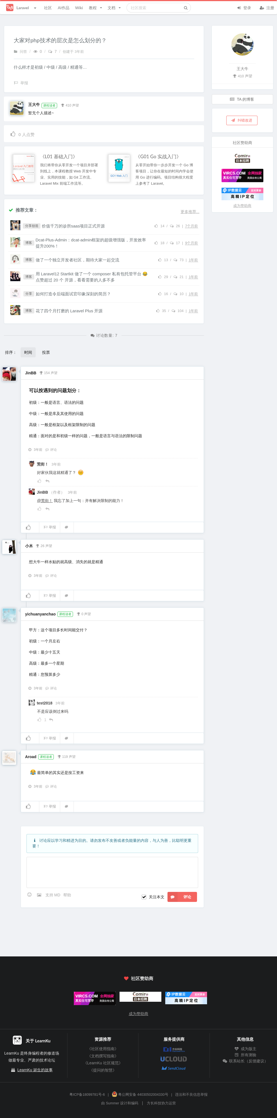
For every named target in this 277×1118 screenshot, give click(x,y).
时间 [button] (28, 352)
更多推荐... (190, 211)
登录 (244, 7)
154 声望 (48, 372)
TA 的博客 (242, 99)
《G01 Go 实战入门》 (158, 156)
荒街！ (43, 464)
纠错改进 (241, 120)
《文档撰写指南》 (102, 1056)
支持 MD (53, 895)
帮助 (67, 895)
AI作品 (63, 7)
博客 (28, 243)
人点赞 (22, 133)
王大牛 (34, 104)
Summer (112, 1103)
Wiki (79, 7)
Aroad (30, 757)
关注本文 (156, 897)
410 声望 (70, 104)
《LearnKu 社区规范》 (103, 1063)
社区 (48, 7)
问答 (20, 52)
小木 (29, 546)
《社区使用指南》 (102, 1049)
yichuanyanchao (40, 614)
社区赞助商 (138, 978)
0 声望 (83, 613)
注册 (267, 7)
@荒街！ (45, 500)
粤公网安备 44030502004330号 (140, 1095)
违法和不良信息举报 (191, 1095)
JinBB (30, 373)
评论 (51, 450)
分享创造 (31, 226)
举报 (49, 527)
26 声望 (44, 545)
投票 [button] (46, 352)
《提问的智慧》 (102, 1070)
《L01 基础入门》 (58, 156)
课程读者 (49, 105)
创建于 (73, 52)
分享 (28, 294)
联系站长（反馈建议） (245, 1061)
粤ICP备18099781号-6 (87, 1095)
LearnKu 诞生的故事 (35, 1070)
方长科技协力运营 (161, 1103)
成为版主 (245, 1049)
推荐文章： (23, 209)
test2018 (45, 703)
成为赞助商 (242, 206)
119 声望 (66, 756)
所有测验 (245, 1055)
